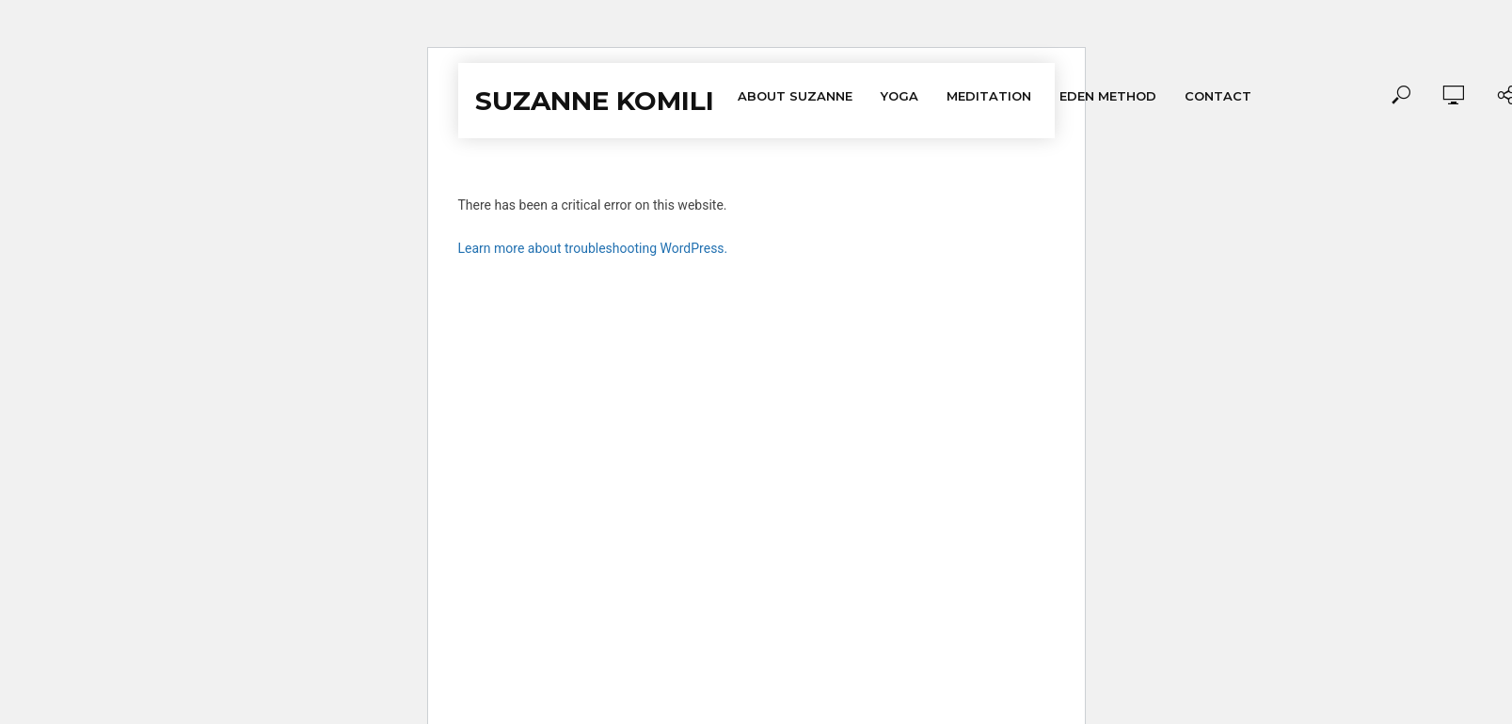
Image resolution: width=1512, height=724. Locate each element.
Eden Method (1107, 95)
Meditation (989, 95)
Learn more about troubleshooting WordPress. (593, 248)
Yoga (899, 95)
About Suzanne (795, 95)
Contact (1218, 95)
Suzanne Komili (594, 100)
